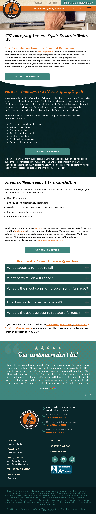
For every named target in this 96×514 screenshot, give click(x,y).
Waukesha (66, 324)
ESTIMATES (78, 3)
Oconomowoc (24, 328)
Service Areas (60, 446)
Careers (53, 2)
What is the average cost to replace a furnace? (43, 313)
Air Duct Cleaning (18, 464)
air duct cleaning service (50, 240)
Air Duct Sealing (17, 461)
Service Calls (15, 444)
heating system (46, 52)
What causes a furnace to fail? (31, 268)
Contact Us (58, 452)
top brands (20, 231)
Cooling (13, 449)
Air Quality (16, 458)
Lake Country (81, 324)
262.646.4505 (56, 417)
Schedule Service (27, 76)
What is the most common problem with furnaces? (47, 288)
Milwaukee (52, 324)
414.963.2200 (56, 424)
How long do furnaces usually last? (34, 302)
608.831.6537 (56, 432)
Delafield (10, 328)
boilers (38, 228)
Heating (13, 441)
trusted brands (19, 469)
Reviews (37, 2)
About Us (14, 475)
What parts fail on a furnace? (30, 278)
